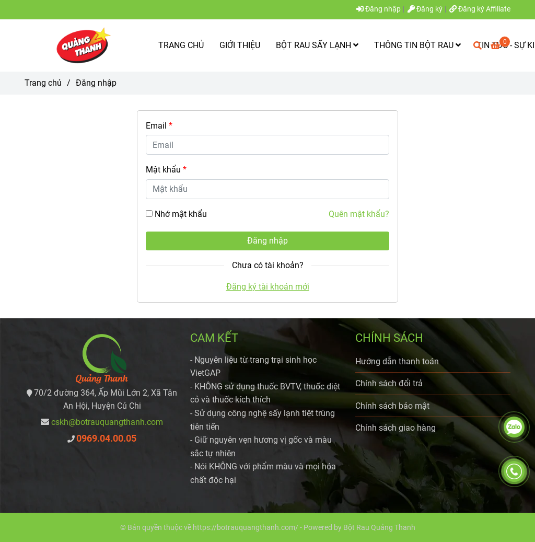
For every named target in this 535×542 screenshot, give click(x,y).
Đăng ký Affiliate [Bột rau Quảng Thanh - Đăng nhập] (479, 9)
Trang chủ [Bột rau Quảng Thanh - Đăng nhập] (43, 83)
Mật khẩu (166, 170)
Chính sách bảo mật (392, 406)
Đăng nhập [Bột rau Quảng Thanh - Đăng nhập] (378, 9)
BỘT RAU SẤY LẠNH (317, 45)
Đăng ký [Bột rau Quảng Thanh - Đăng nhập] (425, 9)
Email (159, 126)
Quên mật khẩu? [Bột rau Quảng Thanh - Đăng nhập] (359, 214)
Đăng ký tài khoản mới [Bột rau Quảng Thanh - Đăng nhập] (267, 287)
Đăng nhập (267, 241)
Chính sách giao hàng (395, 428)
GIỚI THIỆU (239, 45)
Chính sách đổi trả (389, 383)
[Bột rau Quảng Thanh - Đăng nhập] (79, 45)
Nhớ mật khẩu (181, 214)
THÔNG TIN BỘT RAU (417, 45)
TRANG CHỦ (181, 45)
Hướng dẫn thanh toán (397, 361)
